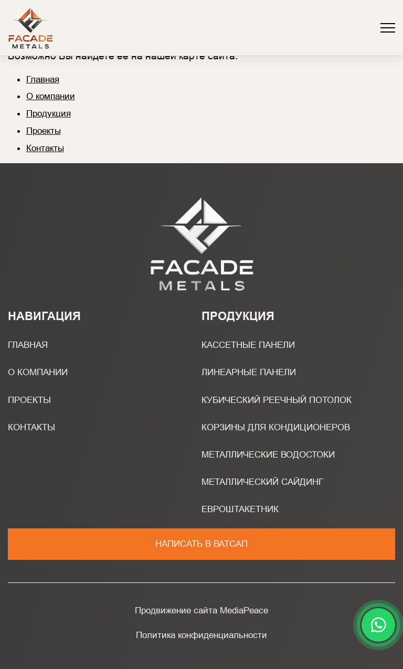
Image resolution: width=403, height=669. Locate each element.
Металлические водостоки (268, 454)
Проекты (43, 130)
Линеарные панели (249, 372)
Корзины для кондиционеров (276, 427)
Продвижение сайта (176, 610)
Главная (42, 79)
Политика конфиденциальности (201, 635)
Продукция (48, 113)
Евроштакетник (240, 509)
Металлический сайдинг (262, 481)
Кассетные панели (248, 344)
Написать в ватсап (201, 543)
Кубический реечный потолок (277, 400)
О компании (50, 96)
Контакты (45, 148)
